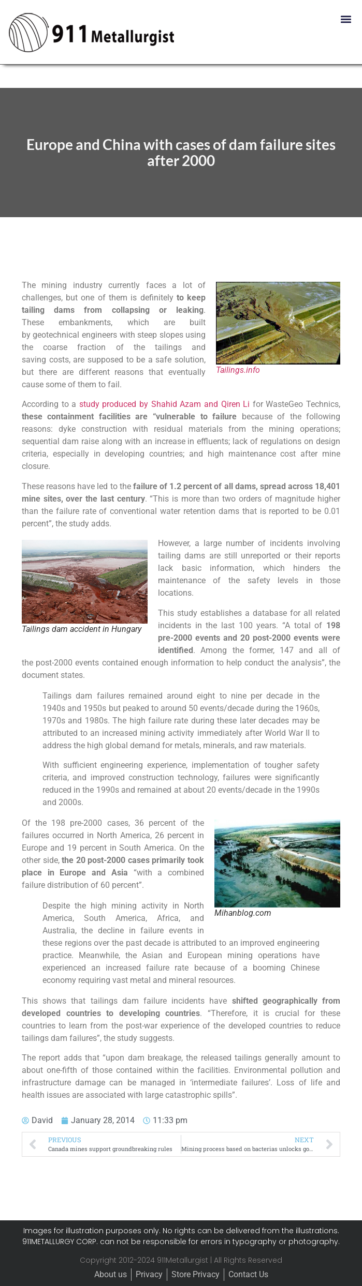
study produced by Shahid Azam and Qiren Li (164, 404)
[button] (345, 18)
